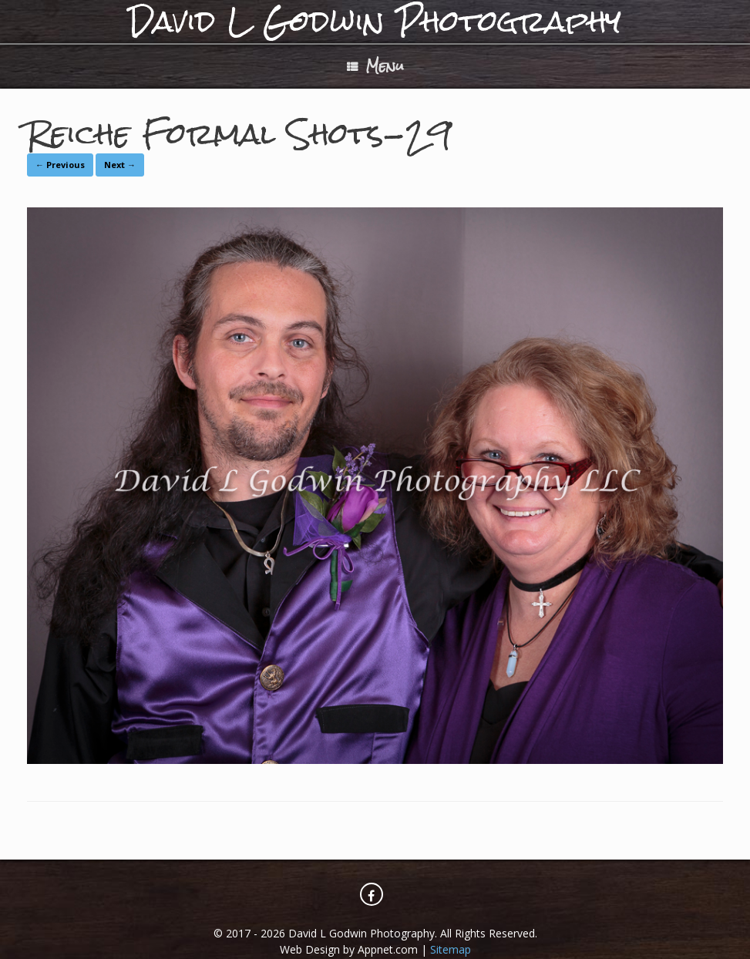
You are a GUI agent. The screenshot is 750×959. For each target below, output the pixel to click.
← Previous (60, 164)
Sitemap (450, 949)
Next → (120, 164)
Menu (375, 66)
